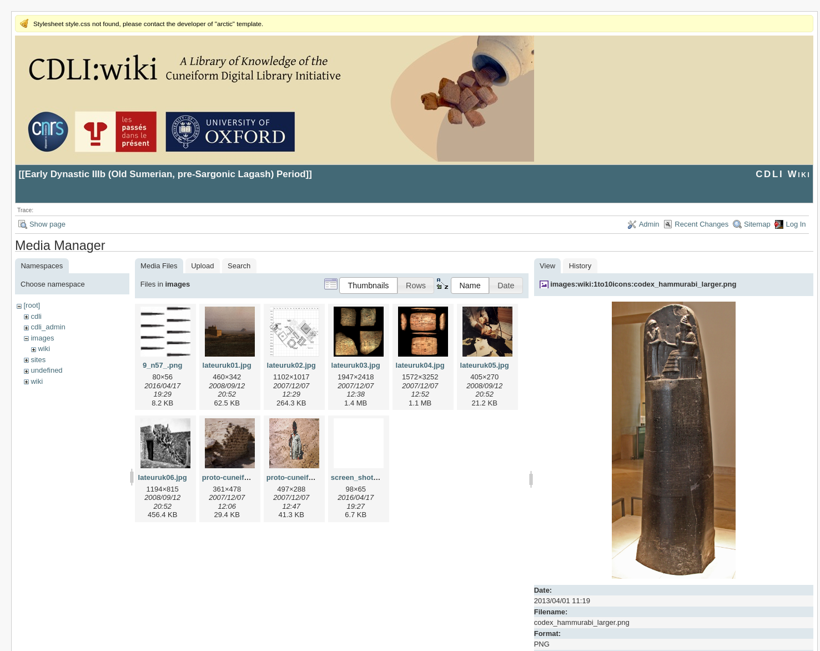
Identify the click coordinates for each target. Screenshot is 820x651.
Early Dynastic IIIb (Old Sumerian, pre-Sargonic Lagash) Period (165, 174)
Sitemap (757, 224)
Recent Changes (701, 224)
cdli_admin (48, 327)
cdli (36, 316)
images (42, 338)
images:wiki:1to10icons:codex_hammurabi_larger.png (643, 284)
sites (38, 359)
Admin (649, 224)
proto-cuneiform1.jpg (238, 477)
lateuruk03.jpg (355, 365)
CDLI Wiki (783, 174)
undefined (46, 370)
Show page (47, 224)
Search (239, 266)
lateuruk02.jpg (291, 365)
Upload (202, 266)
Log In (796, 224)
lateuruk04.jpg (420, 365)
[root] (31, 305)
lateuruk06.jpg (162, 477)
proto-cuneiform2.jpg (302, 477)
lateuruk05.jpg (484, 365)
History (580, 266)
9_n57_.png (163, 365)
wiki (44, 348)
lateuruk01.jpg (227, 365)
